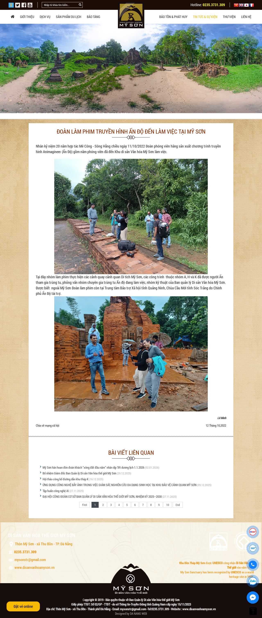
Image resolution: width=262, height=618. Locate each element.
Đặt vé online (23, 606)
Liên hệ (246, 17)
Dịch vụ (45, 17)
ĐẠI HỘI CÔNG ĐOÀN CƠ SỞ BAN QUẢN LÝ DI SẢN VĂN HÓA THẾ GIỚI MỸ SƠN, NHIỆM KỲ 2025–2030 (102, 496)
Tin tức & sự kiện (205, 17)
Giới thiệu (27, 17)
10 (167, 505)
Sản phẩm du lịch (68, 17)
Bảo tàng (93, 17)
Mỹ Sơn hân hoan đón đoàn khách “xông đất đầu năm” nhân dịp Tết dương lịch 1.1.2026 (93, 467)
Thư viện (229, 17)
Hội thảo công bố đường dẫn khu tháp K (65, 479)
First (84, 505)
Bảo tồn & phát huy (173, 17)
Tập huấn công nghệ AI (56, 491)
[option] (131, 68)
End (178, 505)
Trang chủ (23, 114)
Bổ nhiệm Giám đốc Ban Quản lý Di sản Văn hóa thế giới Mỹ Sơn (79, 473)
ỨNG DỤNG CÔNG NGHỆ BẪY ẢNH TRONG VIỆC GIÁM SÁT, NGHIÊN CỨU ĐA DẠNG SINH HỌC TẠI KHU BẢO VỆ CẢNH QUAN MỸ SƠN (119, 485)
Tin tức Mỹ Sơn (69, 114)
